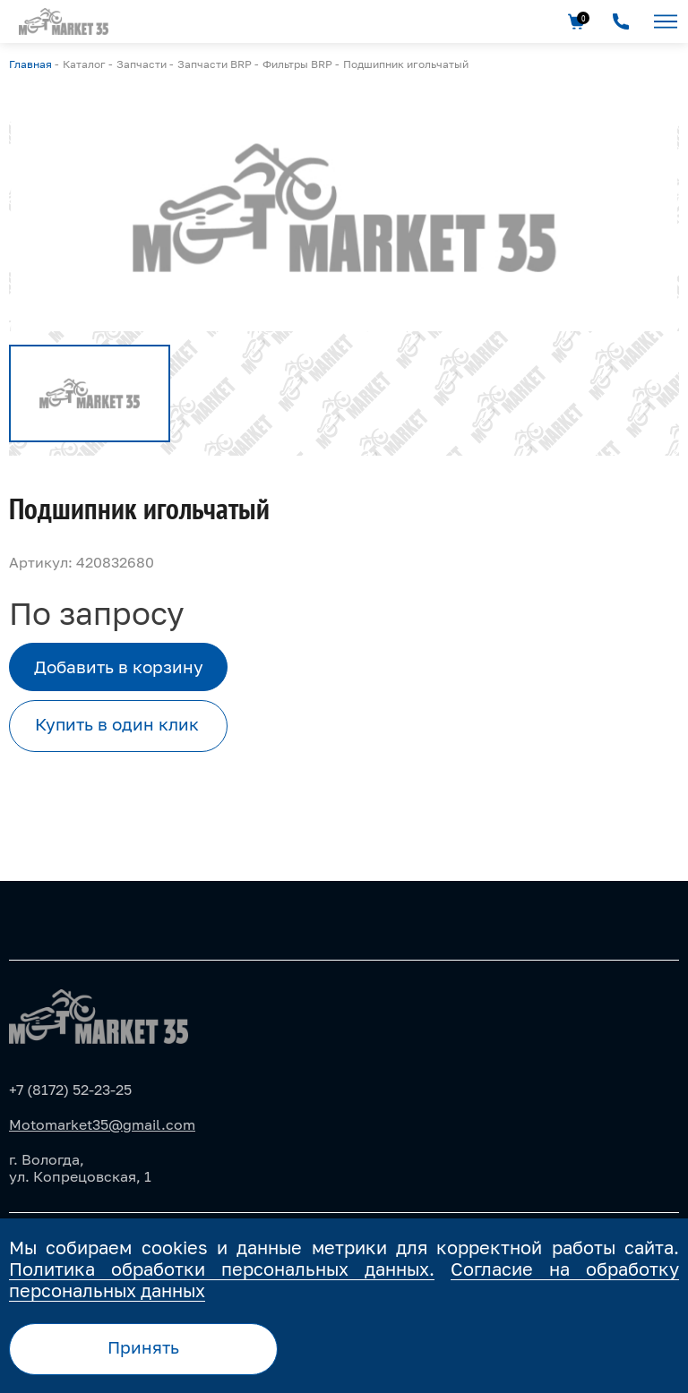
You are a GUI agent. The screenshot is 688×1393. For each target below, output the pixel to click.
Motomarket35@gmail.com (102, 1124)
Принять (143, 1347)
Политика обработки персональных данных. (221, 1268)
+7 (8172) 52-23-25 (70, 1089)
